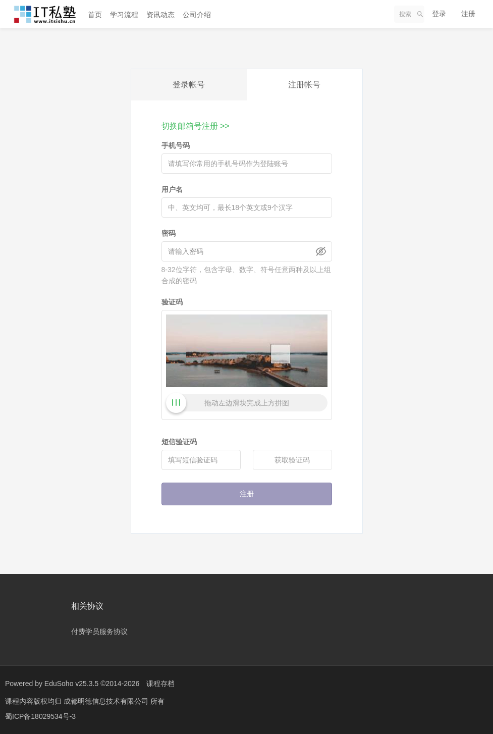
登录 (439, 14)
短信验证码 (179, 442)
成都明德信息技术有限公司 (107, 701)
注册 (468, 14)
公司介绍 (197, 15)
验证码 (172, 302)
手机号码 (175, 145)
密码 (168, 233)
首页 (95, 15)
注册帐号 (304, 84)
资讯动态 (160, 15)
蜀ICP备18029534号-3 (40, 716)
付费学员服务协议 (99, 631)
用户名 (172, 189)
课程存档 (160, 683)
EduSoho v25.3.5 (71, 683)
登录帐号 (189, 84)
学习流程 (124, 15)
